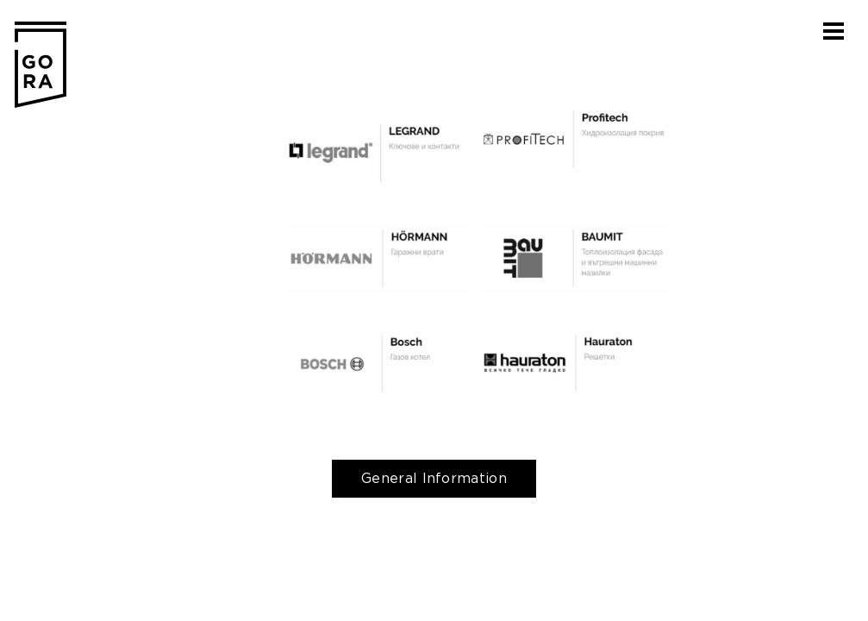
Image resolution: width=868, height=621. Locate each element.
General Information (434, 478)
